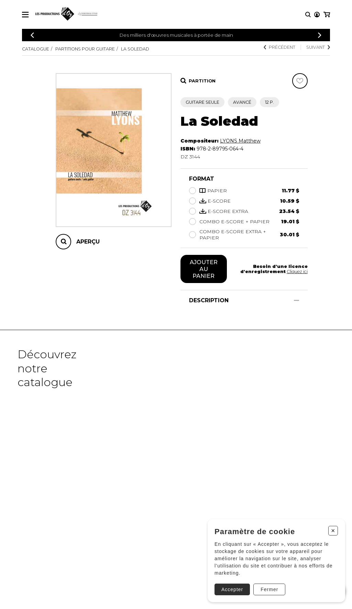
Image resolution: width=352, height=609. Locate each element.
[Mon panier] (326, 14)
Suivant (318, 47)
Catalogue (35, 49)
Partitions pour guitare (85, 49)
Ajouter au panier (204, 269)
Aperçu (88, 241)
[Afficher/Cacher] (296, 300)
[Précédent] (32, 35)
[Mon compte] (317, 14)
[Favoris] (300, 81)
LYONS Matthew (240, 141)
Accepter (232, 589)
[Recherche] (308, 14)
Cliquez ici (297, 271)
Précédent (279, 47)
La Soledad (135, 49)
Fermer (269, 589)
